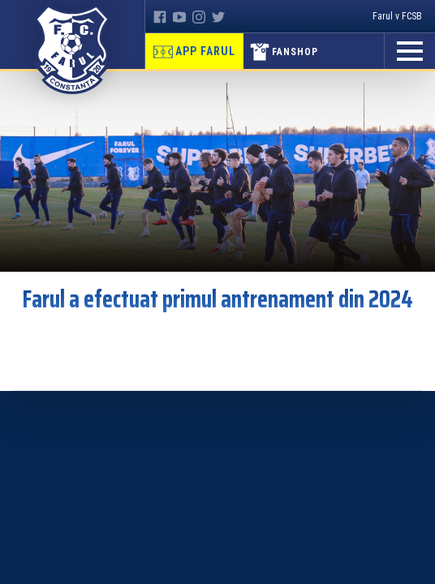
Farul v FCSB (397, 16)
